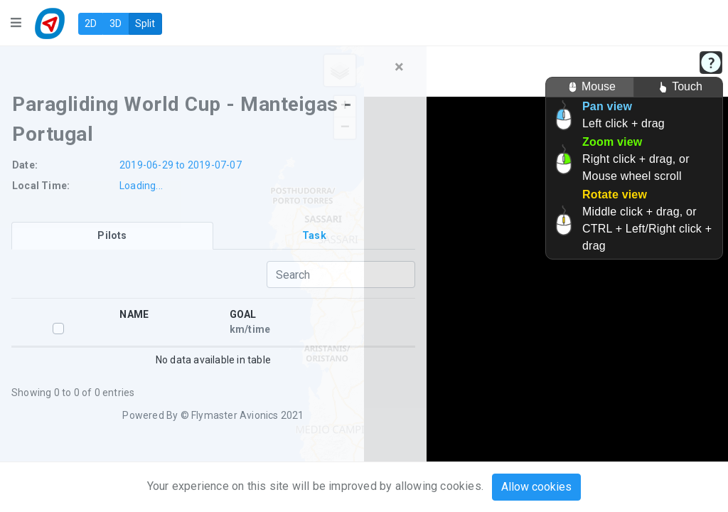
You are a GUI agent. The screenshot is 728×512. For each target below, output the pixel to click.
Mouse (590, 87)
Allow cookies (536, 487)
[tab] (112, 236)
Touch (678, 87)
